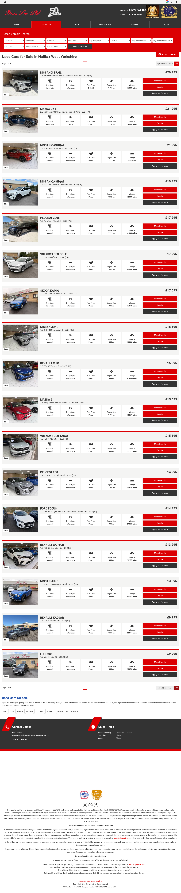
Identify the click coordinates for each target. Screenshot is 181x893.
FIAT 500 (46, 654)
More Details (160, 80)
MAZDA (20, 711)
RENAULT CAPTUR (52, 544)
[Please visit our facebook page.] (176, 2)
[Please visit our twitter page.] (171, 2)
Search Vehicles (80, 46)
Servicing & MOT (105, 24)
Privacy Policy (84, 881)
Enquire (159, 87)
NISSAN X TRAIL (50, 72)
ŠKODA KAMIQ (49, 290)
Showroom (46, 24)
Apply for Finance (160, 93)
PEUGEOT (40, 711)
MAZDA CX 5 (48, 109)
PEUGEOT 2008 (50, 217)
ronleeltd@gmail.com (121, 838)
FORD (12, 711)
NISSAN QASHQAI (52, 145)
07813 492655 (134, 14)
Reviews (134, 24)
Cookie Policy (96, 881)
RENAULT (50, 711)
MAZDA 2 (46, 399)
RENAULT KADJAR (52, 617)
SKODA (60, 711)
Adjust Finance (169, 54)
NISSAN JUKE (49, 327)
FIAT (5, 711)
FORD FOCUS (48, 508)
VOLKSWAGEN (72, 711)
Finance (76, 24)
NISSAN (29, 711)
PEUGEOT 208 (49, 472)
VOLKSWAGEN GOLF (53, 254)
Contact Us (164, 24)
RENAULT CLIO (49, 363)
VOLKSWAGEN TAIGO (54, 436)
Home (16, 24)
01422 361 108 (137, 10)
